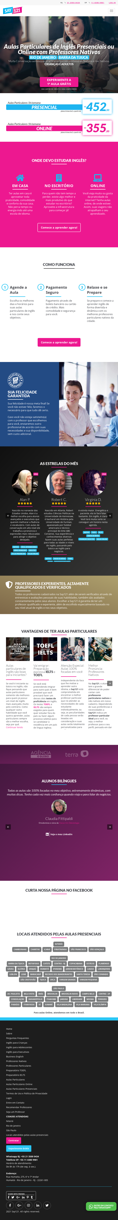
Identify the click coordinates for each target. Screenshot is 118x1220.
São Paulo (58, 988)
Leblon (13, 974)
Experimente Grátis (18, 1148)
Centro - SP (104, 994)
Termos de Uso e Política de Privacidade (26, 1093)
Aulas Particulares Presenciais (21, 1088)
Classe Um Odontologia (69, 823)
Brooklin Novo (70, 994)
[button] (111, 10)
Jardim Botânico (74, 969)
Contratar (13, 1140)
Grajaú (32, 969)
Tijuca (43, 979)
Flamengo (104, 963)
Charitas (35, 949)
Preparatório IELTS (15, 1075)
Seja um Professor (15, 1111)
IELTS (49, 672)
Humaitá (44, 969)
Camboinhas (20, 949)
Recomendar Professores (19, 1107)
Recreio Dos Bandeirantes (58, 974)
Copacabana (75, 963)
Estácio (90, 963)
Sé (40, 1004)
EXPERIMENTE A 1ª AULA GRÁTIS (59, 82)
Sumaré (49, 1004)
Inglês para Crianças (16, 1042)
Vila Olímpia (100, 1004)
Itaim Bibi (51, 999)
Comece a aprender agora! (59, 227)
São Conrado (101, 974)
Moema (90, 999)
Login (9, 1098)
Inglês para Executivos (17, 1051)
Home (9, 1028)
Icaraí (47, 949)
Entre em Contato (15, 1102)
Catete (46, 963)
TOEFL (38, 675)
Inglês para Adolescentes (19, 1047)
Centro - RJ (59, 963)
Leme (23, 974)
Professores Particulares (18, 1065)
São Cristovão (28, 979)
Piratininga (60, 949)
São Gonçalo (97, 949)
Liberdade (77, 999)
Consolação (17, 999)
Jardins (64, 999)
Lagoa (90, 969)
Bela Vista (29, 994)
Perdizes (102, 999)
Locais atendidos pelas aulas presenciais (27, 1134)
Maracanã (35, 974)
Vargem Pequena (88, 979)
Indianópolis (35, 999)
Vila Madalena (64, 1004)
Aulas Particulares (15, 1079)
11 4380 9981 (97, 3)
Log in (112, 3)
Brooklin (52, 994)
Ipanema (57, 969)
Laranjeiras (104, 969)
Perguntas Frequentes (17, 1038)
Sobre (9, 1033)
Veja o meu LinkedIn (61, 834)
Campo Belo (88, 994)
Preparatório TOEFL (16, 1070)
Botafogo (33, 963)
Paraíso (15, 1004)
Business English (15, 1056)
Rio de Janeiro (59, 958)
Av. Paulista (13, 994)
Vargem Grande (67, 979)
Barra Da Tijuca (16, 963)
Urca (52, 979)
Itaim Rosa (29, 1004)
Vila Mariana (82, 1004)
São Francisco (78, 949)
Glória (21, 969)
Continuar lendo (14, 727)
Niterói (59, 944)
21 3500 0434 (73, 3)
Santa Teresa (83, 974)
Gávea (10, 969)
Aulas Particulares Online (19, 1084)
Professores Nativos (16, 1061)
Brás (40, 994)
